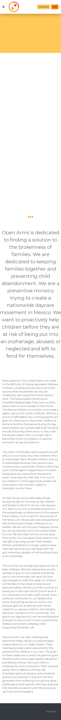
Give (55, 6)
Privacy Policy (51, 712)
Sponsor (44, 6)
